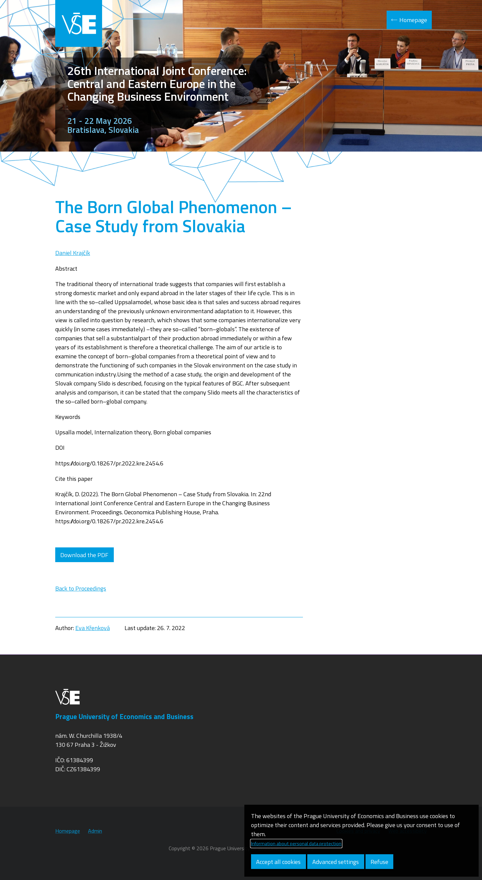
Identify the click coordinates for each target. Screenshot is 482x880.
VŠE (78, 23)
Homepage (413, 19)
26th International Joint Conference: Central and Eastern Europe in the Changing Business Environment (157, 83)
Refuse (379, 861)
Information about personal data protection (296, 843)
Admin (95, 831)
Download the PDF (84, 554)
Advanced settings (335, 861)
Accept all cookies (278, 861)
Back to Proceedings (80, 588)
